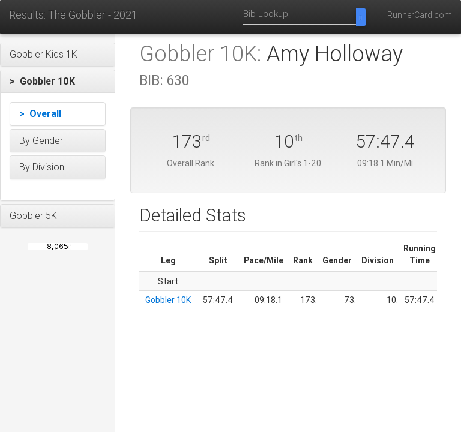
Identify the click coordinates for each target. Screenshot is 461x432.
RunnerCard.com (419, 15)
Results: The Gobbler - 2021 (73, 15)
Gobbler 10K (168, 300)
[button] (58, 54)
